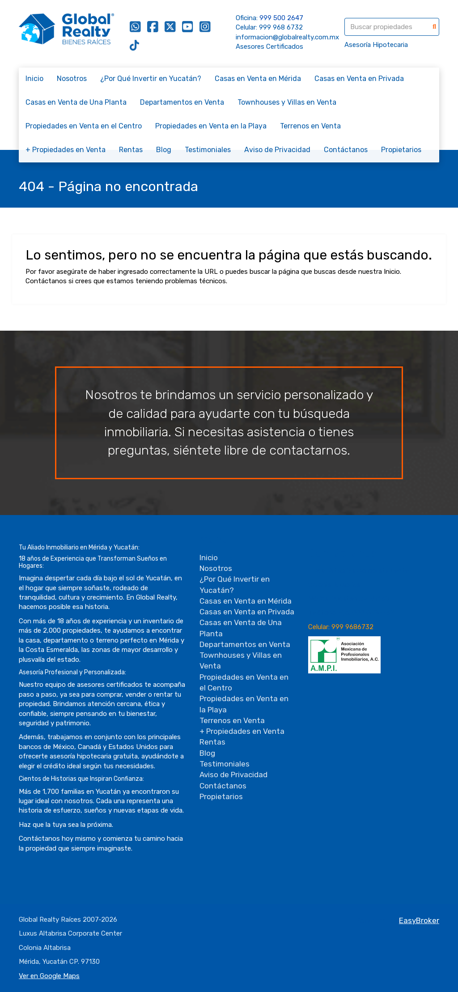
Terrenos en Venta (310, 126)
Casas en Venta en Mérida (258, 78)
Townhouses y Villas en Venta (286, 102)
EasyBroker (419, 920)
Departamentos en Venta (182, 102)
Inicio (34, 78)
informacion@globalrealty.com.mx (287, 37)
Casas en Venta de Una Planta (76, 102)
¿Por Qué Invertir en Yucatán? (150, 78)
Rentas (131, 149)
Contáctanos (346, 149)
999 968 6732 (281, 27)
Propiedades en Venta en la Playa (211, 126)
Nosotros (72, 78)
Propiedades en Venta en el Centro (83, 126)
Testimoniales (208, 149)
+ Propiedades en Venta (65, 149)
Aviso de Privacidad (277, 149)
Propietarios (401, 149)
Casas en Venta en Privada (359, 78)
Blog (163, 149)
